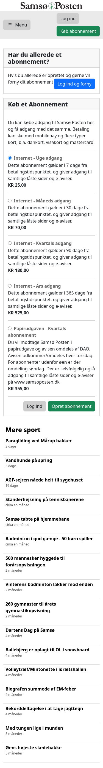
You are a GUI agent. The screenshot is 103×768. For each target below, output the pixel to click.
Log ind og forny (74, 84)
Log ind (34, 406)
